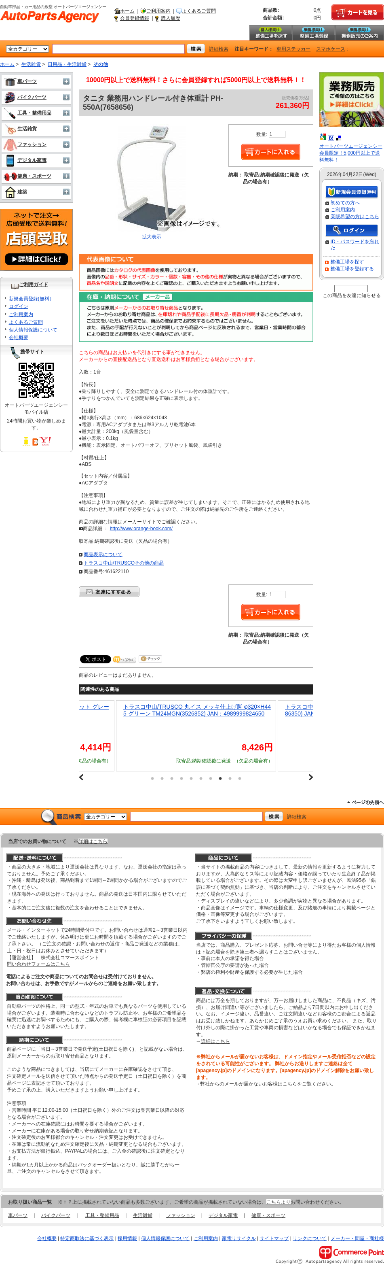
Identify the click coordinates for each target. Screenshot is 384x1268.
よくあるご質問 (199, 11)
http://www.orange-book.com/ (141, 528)
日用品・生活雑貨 (67, 64)
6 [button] (201, 778)
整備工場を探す (270, 32)
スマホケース (330, 49)
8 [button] (220, 778)
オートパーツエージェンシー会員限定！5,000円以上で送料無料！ (350, 153)
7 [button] (211, 778)
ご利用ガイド (33, 284)
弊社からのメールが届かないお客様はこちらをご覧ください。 (268, 1084)
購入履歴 (170, 18)
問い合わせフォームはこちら (38, 964)
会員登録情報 (134, 18)
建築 (15, 192)
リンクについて (310, 1238)
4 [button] (181, 778)
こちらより (278, 1202)
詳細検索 (218, 49)
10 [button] (240, 778)
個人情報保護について (33, 330)
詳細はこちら (93, 841)
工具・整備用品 (27, 113)
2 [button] (162, 778)
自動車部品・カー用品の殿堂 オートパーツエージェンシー (49, 17)
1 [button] (152, 778)
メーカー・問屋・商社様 (357, 1238)
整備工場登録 (313, 32)
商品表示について (103, 554)
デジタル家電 (24, 160)
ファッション (24, 144)
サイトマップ (274, 1238)
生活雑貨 (31, 64)
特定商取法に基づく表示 (87, 1238)
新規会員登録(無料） (31, 299)
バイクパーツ (24, 97)
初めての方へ (345, 203)
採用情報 (127, 1238)
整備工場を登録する (352, 269)
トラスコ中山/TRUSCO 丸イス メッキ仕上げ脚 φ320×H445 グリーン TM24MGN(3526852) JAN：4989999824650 (232, 710)
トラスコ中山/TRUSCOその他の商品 (124, 563)
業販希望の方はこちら (355, 216)
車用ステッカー (293, 49)
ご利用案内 (158, 11)
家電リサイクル (239, 1238)
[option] (231, 735)
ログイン (18, 306)
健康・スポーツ (27, 176)
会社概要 (18, 337)
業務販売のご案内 (359, 32)
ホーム (127, 11)
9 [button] (230, 778)
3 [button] (172, 778)
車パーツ (20, 81)
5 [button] (191, 778)
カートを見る (357, 12)
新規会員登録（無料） (351, 192)
